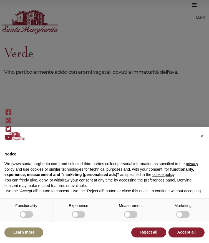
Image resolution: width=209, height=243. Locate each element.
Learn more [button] (23, 232)
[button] (201, 136)
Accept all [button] (186, 232)
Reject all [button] (148, 232)
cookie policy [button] (163, 174)
